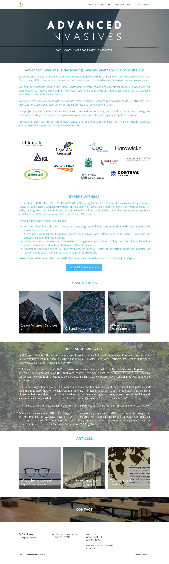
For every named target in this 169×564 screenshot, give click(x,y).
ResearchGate (140, 403)
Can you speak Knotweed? (121, 479)
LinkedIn (122, 403)
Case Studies (120, 4)
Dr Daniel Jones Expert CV (84, 267)
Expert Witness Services (39, 326)
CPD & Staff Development (120, 327)
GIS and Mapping (78, 329)
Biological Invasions (97, 359)
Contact (146, 4)
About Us (92, 4)
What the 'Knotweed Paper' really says (36, 479)
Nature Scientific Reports (119, 370)
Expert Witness (105, 4)
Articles (137, 4)
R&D (130, 4)
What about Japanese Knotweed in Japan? (81, 479)
